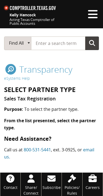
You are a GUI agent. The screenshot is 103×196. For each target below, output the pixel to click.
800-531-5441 (37, 150)
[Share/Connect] (31, 184)
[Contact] (10, 181)
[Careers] (93, 181)
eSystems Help (17, 78)
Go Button (92, 43)
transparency (38, 69)
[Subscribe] (51, 181)
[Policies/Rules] (72, 184)
